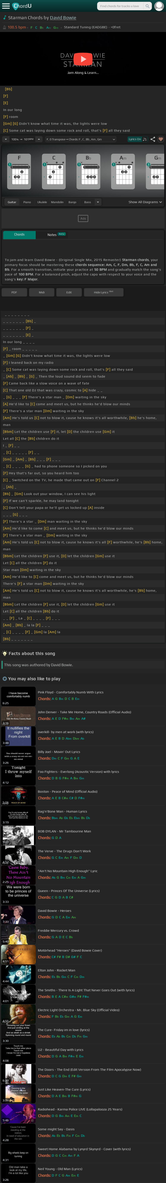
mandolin (57, 202)
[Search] (147, 6)
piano (27, 202)
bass (87, 202)
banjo (72, 202)
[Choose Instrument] (98, 202)
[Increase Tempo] (39, 139)
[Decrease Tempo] (6, 139)
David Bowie (63, 17)
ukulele (42, 202)
